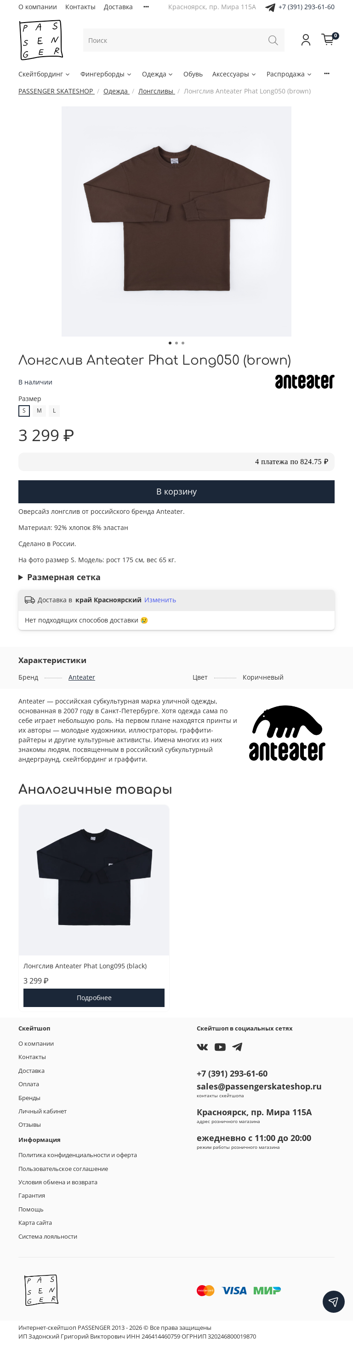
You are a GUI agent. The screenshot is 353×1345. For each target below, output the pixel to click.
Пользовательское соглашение (63, 1169)
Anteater (81, 677)
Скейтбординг (44, 74)
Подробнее (94, 997)
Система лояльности (47, 1236)
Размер (29, 399)
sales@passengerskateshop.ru (259, 1086)
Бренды (29, 1098)
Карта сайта (35, 1223)
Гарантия (31, 1195)
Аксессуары (234, 74)
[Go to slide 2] (176, 343)
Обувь (193, 74)
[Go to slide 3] (183, 343)
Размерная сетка (64, 576)
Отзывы (29, 1125)
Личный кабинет (42, 1111)
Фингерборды (106, 74)
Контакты (80, 6)
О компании (37, 6)
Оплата (28, 1084)
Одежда (158, 74)
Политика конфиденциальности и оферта (77, 1155)
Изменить (160, 600)
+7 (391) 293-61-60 (307, 6)
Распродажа (290, 74)
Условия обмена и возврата (57, 1182)
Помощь (31, 1209)
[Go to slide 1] (170, 343)
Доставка (118, 6)
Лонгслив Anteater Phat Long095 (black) (85, 965)
